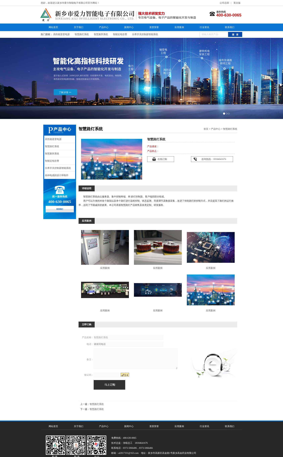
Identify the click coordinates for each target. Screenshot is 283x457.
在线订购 (162, 159)
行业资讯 (204, 27)
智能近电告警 (120, 34)
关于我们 (78, 27)
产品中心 (103, 27)
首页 (206, 129)
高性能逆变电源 (61, 34)
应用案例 (179, 27)
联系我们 (229, 27)
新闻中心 (129, 27)
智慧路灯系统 (82, 34)
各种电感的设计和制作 (56, 175)
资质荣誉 (154, 27)
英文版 (237, 3)
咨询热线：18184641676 (213, 159)
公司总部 (224, 3)
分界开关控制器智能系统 (145, 34)
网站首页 (53, 27)
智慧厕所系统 (101, 34)
